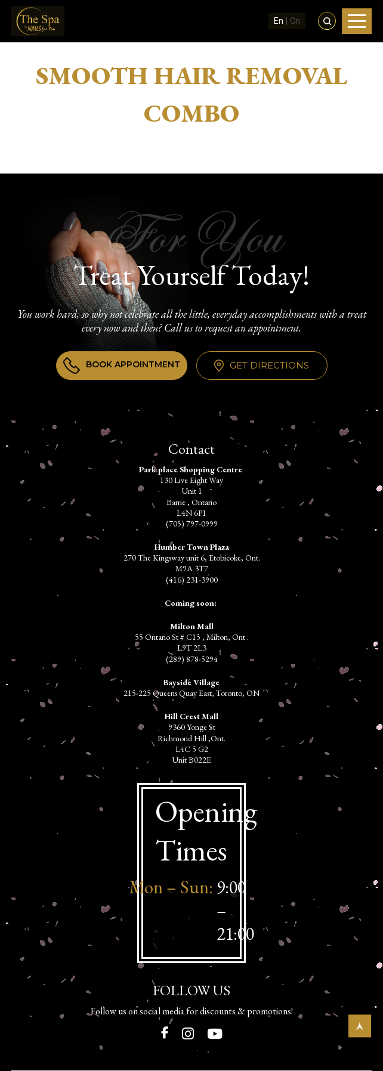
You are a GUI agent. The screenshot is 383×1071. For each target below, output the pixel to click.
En (278, 21)
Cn (295, 21)
